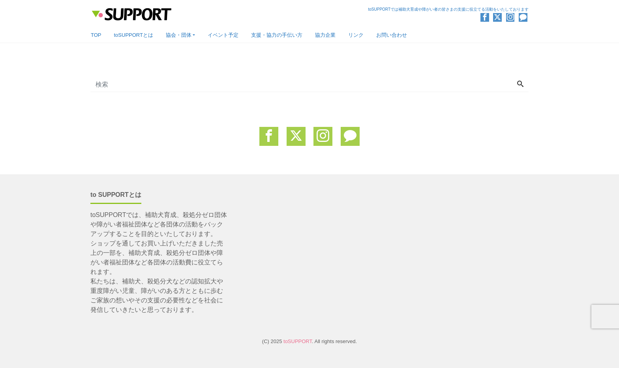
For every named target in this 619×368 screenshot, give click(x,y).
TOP (96, 35)
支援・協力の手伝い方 (276, 35)
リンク (356, 35)
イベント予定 (223, 35)
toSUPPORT (297, 341)
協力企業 (325, 35)
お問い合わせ (391, 35)
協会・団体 (178, 35)
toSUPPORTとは (133, 35)
